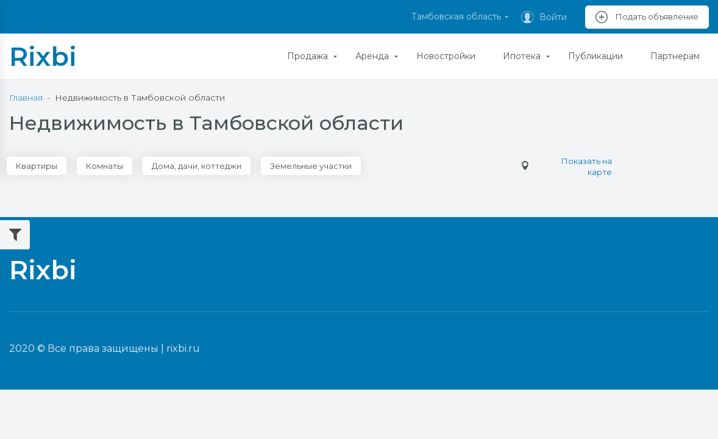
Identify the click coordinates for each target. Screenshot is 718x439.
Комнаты (104, 166)
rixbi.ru (183, 348)
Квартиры (36, 166)
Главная (26, 97)
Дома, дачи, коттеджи (196, 166)
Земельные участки (311, 166)
